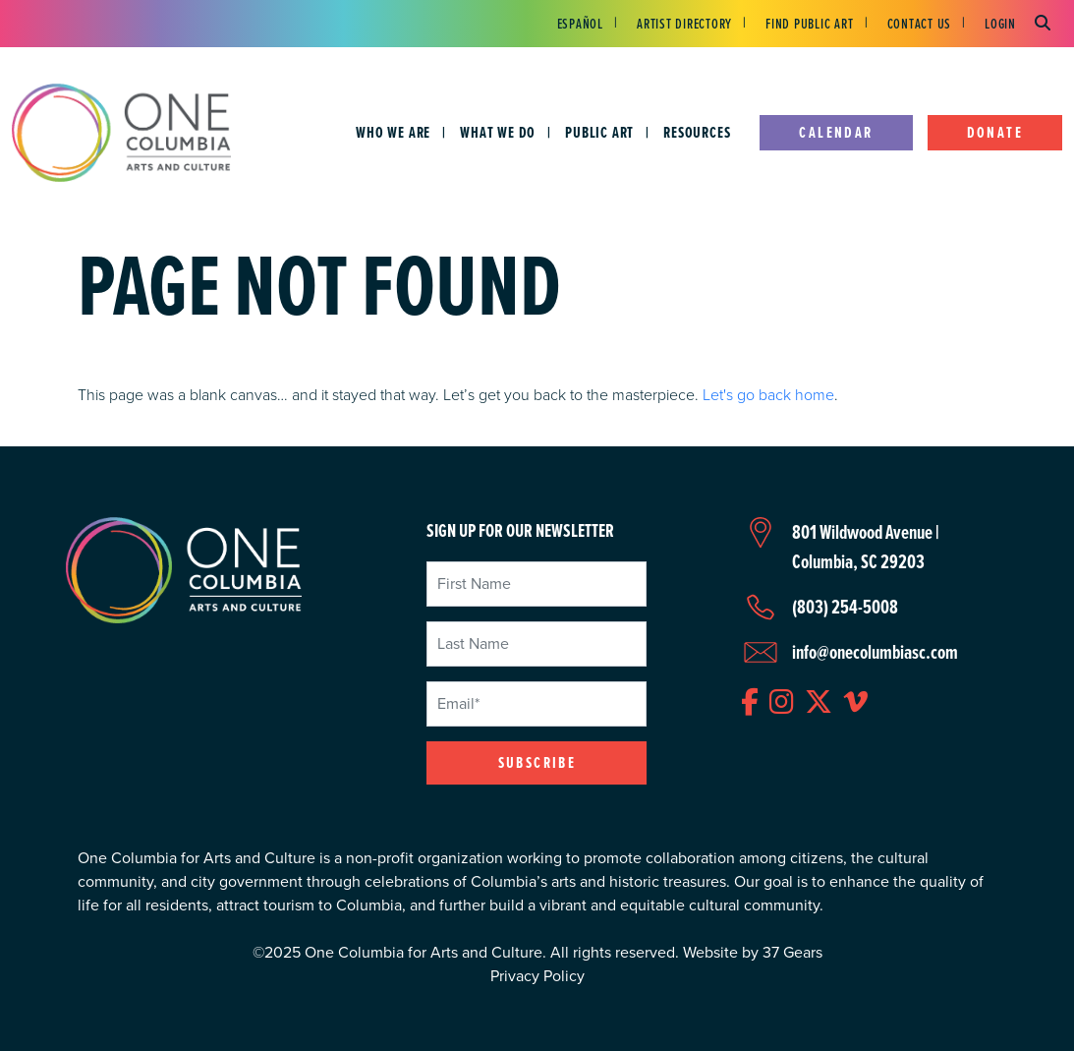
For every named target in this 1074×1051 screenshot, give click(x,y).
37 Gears (792, 952)
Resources (696, 132)
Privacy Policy (537, 975)
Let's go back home (768, 394)
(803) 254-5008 (845, 606)
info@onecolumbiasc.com (875, 652)
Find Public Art (809, 23)
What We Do (498, 132)
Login (1000, 23)
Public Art (599, 132)
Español (580, 23)
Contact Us (919, 23)
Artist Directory (684, 23)
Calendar (836, 132)
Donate (995, 132)
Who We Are (393, 132)
